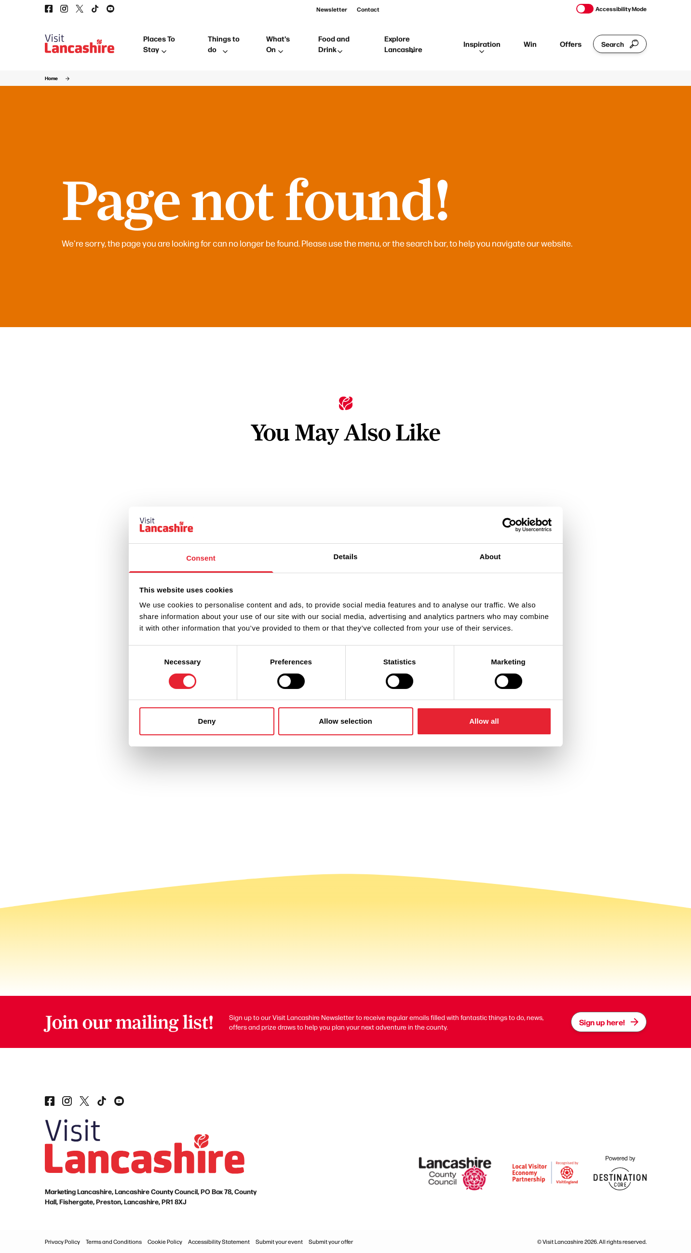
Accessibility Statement (219, 1241)
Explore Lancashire (403, 44)
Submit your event (279, 1241)
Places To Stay (159, 44)
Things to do (224, 44)
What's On (278, 44)
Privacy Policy (62, 1241)
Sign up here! (608, 1022)
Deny (207, 721)
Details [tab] (346, 556)
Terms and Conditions (114, 1241)
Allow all (484, 721)
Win (530, 44)
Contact (368, 9)
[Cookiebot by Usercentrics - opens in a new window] (509, 525)
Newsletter (331, 9)
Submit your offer (331, 1241)
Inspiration (482, 46)
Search (619, 44)
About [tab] (490, 556)
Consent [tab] (201, 558)
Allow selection (345, 721)
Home (51, 78)
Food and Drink (334, 44)
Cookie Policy (165, 1241)
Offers (571, 44)
